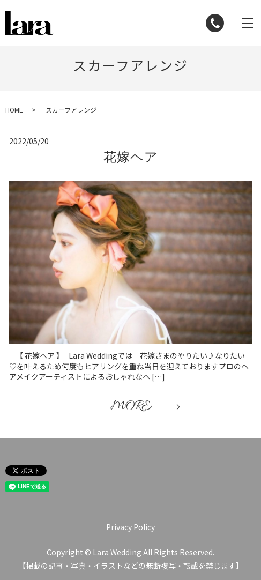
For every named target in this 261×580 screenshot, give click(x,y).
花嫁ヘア (130, 157)
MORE (131, 406)
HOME (14, 109)
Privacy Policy (130, 527)
